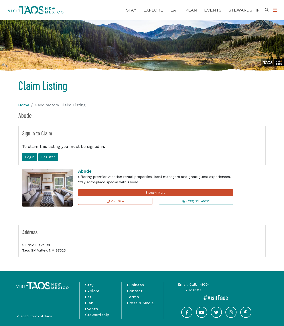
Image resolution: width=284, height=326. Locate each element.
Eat (174, 10)
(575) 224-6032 (196, 201)
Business (135, 285)
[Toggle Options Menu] (275, 10)
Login (29, 157)
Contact (134, 291)
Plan (191, 10)
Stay (131, 10)
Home (23, 105)
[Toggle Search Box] (266, 10)
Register (48, 157)
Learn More (155, 192)
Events (212, 10)
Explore (153, 10)
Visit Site (115, 201)
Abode (85, 171)
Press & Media (140, 303)
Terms (133, 297)
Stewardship (244, 10)
